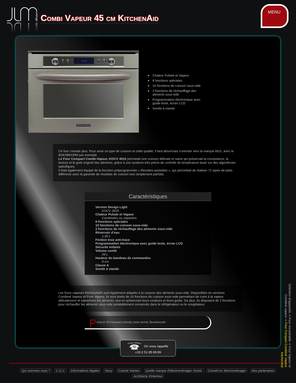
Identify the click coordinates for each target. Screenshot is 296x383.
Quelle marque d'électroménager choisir (174, 370)
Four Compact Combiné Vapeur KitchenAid (284, 344)
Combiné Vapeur (70, 296)
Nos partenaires (263, 370)
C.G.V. (60, 370)
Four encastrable (290, 330)
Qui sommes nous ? (36, 370)
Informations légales (85, 370)
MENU (274, 12)
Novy (108, 370)
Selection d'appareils (290, 298)
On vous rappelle (148, 346)
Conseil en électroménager (227, 370)
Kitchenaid (114, 322)
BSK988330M (68, 155)
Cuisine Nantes (129, 370)
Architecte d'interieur (148, 376)
